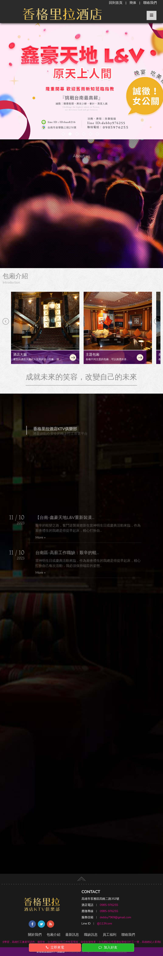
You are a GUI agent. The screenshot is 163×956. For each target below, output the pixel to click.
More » (39, 537)
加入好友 (107, 947)
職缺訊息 (91, 934)
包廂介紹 (53, 934)
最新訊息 (72, 934)
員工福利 (109, 934)
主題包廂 (92, 354)
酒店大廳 (20, 354)
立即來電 (55, 947)
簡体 (132, 2)
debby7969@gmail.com (115, 917)
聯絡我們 (150, 2)
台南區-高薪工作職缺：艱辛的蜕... (65, 553)
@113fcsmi (104, 923)
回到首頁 (115, 2)
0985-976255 (109, 905)
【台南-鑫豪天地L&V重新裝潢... (63, 517)
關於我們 (35, 934)
